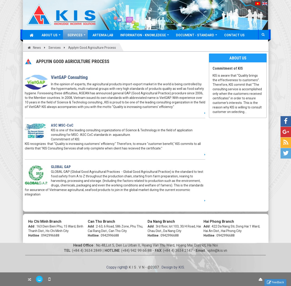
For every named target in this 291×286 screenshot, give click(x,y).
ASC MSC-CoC (62, 125)
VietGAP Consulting (69, 77)
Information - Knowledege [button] (144, 36)
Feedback (275, 282)
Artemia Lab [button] (103, 35)
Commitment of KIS (228, 68)
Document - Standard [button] (196, 36)
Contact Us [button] (234, 35)
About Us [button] (51, 36)
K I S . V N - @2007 (144, 267)
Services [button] (76, 36)
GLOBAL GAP (61, 167)
